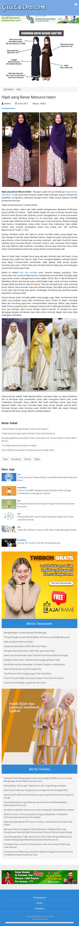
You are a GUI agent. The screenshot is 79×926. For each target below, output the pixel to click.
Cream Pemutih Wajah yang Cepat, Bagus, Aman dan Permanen (33, 678)
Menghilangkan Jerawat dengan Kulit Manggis (25, 632)
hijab (5, 459)
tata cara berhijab (29, 272)
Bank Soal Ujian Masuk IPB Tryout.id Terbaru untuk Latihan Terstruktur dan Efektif (38, 823)
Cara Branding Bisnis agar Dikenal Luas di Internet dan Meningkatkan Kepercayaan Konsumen (35, 803)
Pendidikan (21, 488)
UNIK (18, 89)
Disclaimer (39, 908)
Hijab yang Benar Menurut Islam (18, 642)
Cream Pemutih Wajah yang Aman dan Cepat (25, 683)
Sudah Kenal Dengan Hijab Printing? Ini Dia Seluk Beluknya (28, 433)
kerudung (16, 459)
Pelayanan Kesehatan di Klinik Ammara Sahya (25, 646)
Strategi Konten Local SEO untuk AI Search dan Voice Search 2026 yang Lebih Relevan (37, 845)
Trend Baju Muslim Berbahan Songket (19, 445)
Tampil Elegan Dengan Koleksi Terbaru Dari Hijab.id (25, 429)
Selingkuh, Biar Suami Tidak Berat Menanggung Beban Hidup (32, 660)
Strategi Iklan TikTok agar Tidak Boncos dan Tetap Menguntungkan (35, 786)
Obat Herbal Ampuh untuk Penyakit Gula (22, 669)
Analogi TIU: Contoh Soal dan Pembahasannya (38, 543)
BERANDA (8, 89)
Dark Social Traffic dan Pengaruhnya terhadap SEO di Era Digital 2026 (36, 790)
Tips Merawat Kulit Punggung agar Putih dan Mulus (27, 673)
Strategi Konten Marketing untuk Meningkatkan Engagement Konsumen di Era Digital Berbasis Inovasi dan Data (38, 853)
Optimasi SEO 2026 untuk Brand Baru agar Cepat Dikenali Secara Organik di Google (39, 796)
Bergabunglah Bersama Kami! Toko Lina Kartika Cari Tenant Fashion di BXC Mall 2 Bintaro (39, 439)
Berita (39, 903)
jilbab (37, 459)
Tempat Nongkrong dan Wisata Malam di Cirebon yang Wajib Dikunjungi (37, 637)
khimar (27, 459)
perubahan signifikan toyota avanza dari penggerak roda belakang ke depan (39, 810)
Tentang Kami (39, 898)
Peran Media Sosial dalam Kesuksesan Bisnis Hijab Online (28, 450)
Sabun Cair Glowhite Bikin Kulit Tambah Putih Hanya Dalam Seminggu (36, 655)
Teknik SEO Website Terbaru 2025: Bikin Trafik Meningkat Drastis (47, 530)
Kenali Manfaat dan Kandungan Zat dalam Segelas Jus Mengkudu (34, 664)
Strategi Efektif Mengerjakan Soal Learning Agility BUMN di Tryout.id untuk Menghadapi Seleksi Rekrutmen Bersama (38, 779)
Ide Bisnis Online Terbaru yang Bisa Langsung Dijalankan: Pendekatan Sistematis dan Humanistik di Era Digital (36, 815)
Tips (18, 475)
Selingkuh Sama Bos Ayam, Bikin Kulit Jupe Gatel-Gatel (29, 651)
